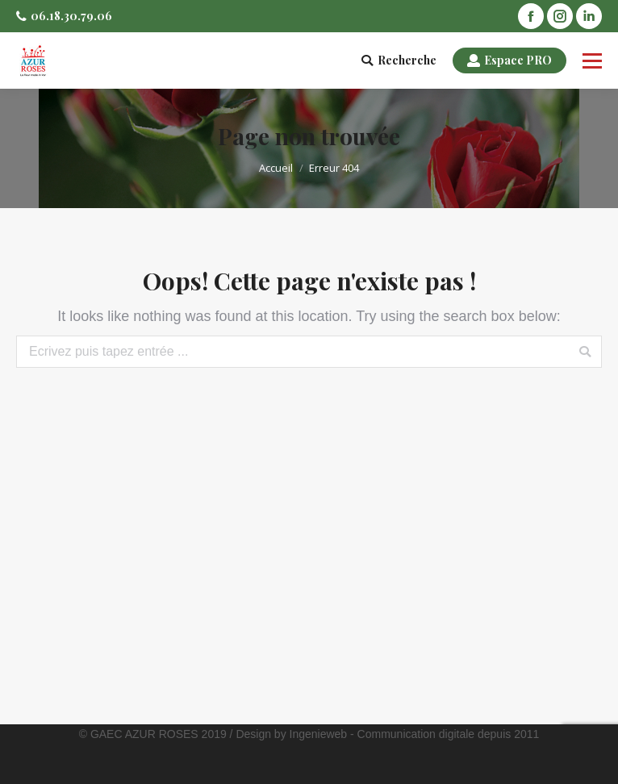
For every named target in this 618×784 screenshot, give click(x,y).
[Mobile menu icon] (592, 60)
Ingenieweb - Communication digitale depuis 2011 (415, 734)
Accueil (276, 168)
